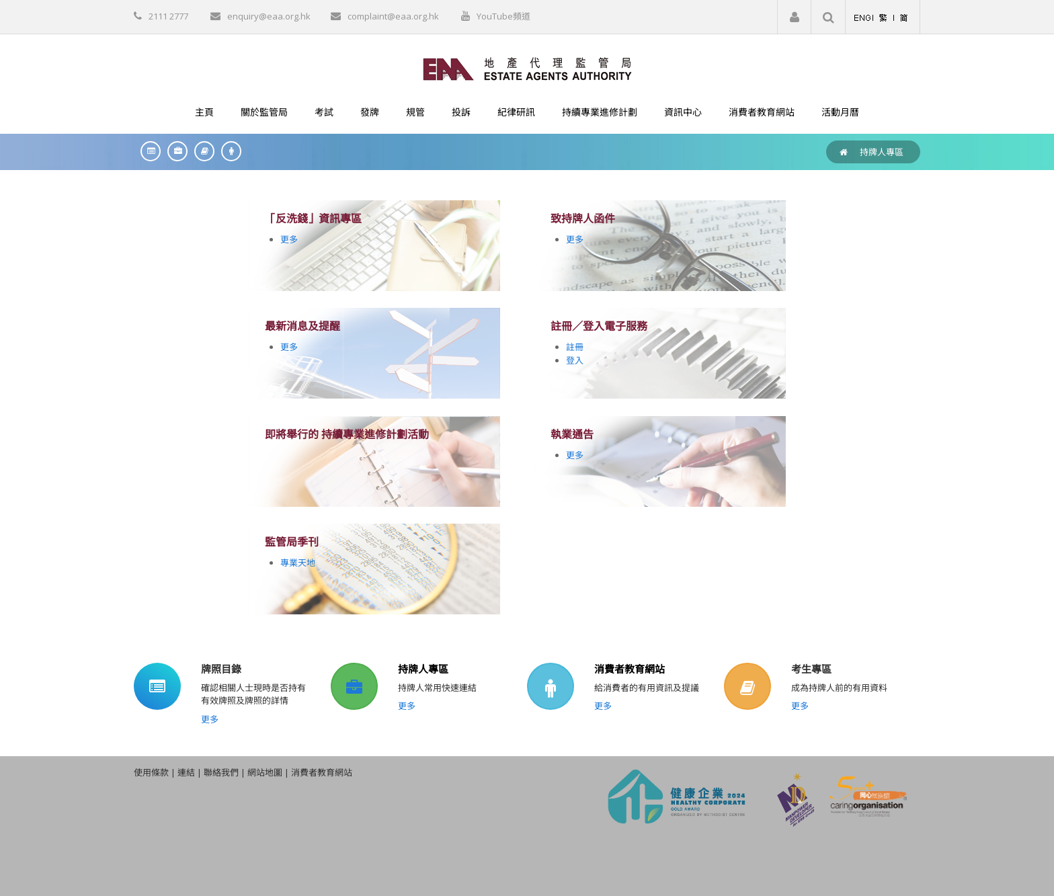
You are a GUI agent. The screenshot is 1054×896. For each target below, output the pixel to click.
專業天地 (297, 563)
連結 (186, 772)
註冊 (574, 347)
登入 (574, 360)
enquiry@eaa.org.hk (269, 16)
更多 (289, 239)
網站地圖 (264, 772)
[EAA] (527, 68)
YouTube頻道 (503, 16)
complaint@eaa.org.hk (393, 16)
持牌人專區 (881, 152)
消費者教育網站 (629, 669)
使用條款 (151, 772)
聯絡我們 (221, 772)
